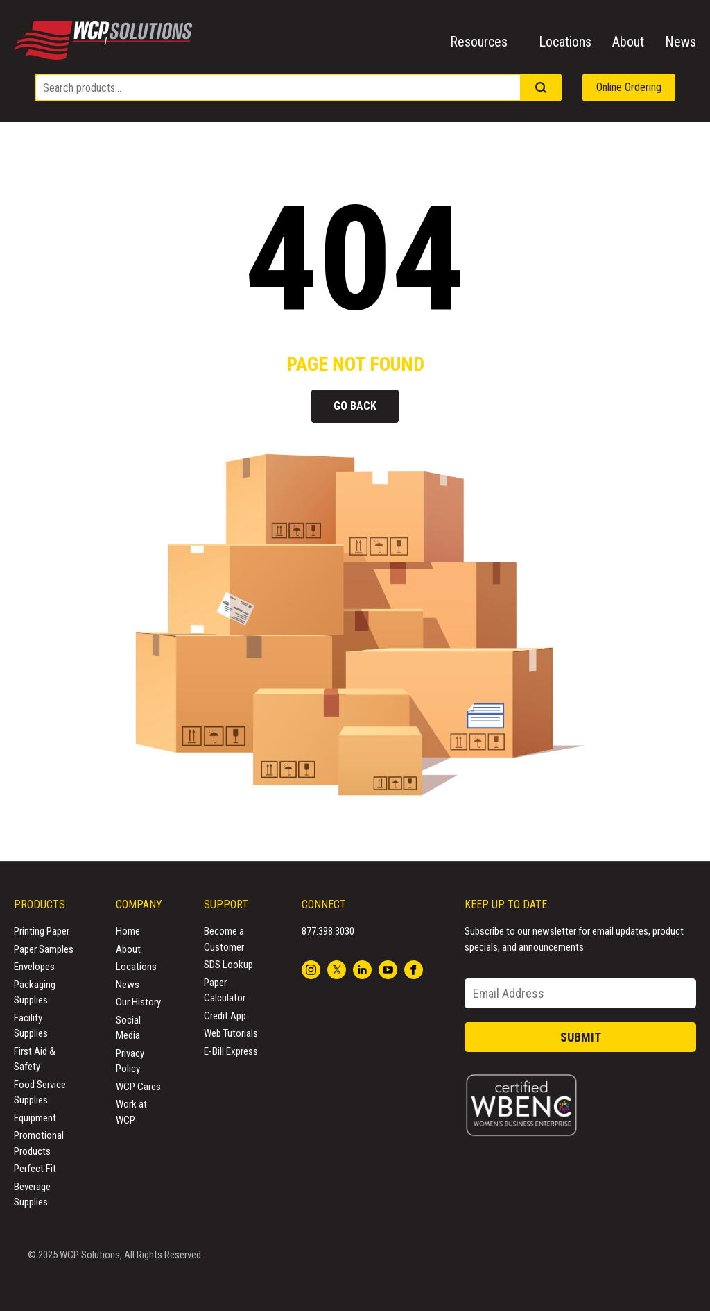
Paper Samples (43, 949)
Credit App (225, 1016)
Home (128, 931)
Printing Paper (41, 931)
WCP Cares (138, 1086)
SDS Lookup (228, 964)
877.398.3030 (328, 931)
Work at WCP (131, 1112)
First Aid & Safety (34, 1059)
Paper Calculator (224, 990)
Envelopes (34, 966)
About (628, 41)
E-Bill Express (231, 1051)
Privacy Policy (130, 1061)
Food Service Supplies (40, 1092)
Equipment (35, 1118)
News (680, 41)
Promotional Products (39, 1143)
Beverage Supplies (32, 1194)
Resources (479, 41)
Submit (580, 1037)
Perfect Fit (35, 1168)
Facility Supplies (31, 1026)
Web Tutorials (231, 1033)
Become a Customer (224, 939)
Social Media (128, 1028)
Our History (138, 1002)
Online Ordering (628, 87)
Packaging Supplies (34, 992)
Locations (565, 41)
